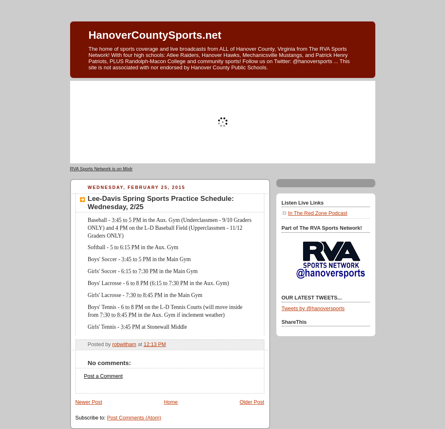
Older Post (252, 402)
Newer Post (88, 402)
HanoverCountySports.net (155, 35)
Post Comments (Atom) (134, 418)
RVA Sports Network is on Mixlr (101, 168)
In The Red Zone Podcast (317, 213)
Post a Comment (103, 376)
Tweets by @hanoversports (313, 308)
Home (171, 402)
